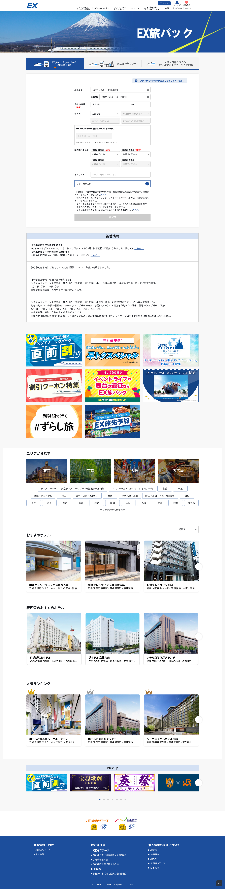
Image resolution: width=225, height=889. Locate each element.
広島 (96, 503)
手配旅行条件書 (100, 859)
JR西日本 (154, 854)
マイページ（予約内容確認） (83, 8)
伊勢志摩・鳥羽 (130, 495)
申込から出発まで (101, 8)
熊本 (175, 503)
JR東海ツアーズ (43, 850)
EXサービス (134, 8)
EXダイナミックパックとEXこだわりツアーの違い (162, 81)
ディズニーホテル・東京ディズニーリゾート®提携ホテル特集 (72, 488)
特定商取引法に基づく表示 (106, 864)
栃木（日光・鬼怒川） (87, 495)
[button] (198, 566)
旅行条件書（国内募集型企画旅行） (110, 855)
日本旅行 (39, 854)
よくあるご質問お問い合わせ (119, 8)
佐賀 (160, 503)
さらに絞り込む (84, 184)
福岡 (144, 503)
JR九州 (153, 859)
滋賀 (81, 503)
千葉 (180, 488)
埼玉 (64, 495)
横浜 (164, 488)
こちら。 (139, 248)
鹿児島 (191, 503)
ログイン (164, 3)
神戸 (65, 503)
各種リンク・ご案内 (173, 8)
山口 (128, 503)
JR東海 (153, 850)
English (188, 8)
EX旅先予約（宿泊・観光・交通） (152, 8)
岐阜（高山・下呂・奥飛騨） (160, 495)
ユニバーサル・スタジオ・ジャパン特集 (132, 488)
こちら (104, 195)
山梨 (187, 495)
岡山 (112, 503)
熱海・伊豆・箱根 (43, 495)
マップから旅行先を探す (112, 510)
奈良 (49, 503)
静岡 (110, 495)
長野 (33, 503)
